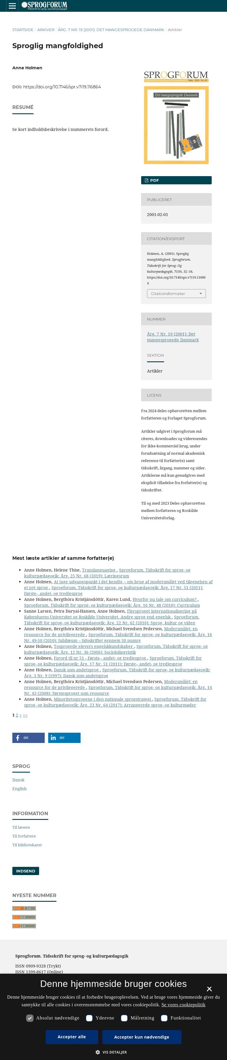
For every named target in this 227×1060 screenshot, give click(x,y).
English (19, 788)
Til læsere (21, 827)
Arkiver (45, 29)
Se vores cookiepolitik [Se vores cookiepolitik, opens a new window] (183, 1004)
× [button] (209, 991)
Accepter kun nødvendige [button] (141, 1037)
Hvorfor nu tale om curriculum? (165, 599)
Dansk (18, 780)
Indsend (25, 871)
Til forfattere (24, 836)
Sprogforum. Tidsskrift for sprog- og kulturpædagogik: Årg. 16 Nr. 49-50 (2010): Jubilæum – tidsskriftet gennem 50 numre (118, 637)
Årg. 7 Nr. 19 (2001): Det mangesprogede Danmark (111, 29)
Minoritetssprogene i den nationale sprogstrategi (103, 699)
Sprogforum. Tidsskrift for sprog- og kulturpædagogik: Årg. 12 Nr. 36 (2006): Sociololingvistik (116, 649)
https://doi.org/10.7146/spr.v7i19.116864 (62, 87)
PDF (154, 180)
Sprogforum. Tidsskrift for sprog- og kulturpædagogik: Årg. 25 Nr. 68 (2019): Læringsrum (107, 573)
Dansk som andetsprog (77, 670)
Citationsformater (168, 293)
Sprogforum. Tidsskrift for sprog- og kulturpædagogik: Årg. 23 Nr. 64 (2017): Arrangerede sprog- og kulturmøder (115, 702)
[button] (28, 738)
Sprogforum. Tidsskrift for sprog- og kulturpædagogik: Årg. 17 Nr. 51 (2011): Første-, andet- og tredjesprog (113, 661)
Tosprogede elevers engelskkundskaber (94, 646)
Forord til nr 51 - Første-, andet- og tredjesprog (100, 658)
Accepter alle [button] (72, 1036)
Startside (23, 29)
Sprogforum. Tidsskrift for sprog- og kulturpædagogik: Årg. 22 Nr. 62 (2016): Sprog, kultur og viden (111, 620)
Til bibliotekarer (27, 844)
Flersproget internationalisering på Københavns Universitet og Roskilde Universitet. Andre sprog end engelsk (110, 614)
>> (25, 715)
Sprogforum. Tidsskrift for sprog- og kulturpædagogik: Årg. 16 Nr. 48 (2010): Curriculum (112, 605)
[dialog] (113, 1017)
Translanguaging (99, 570)
